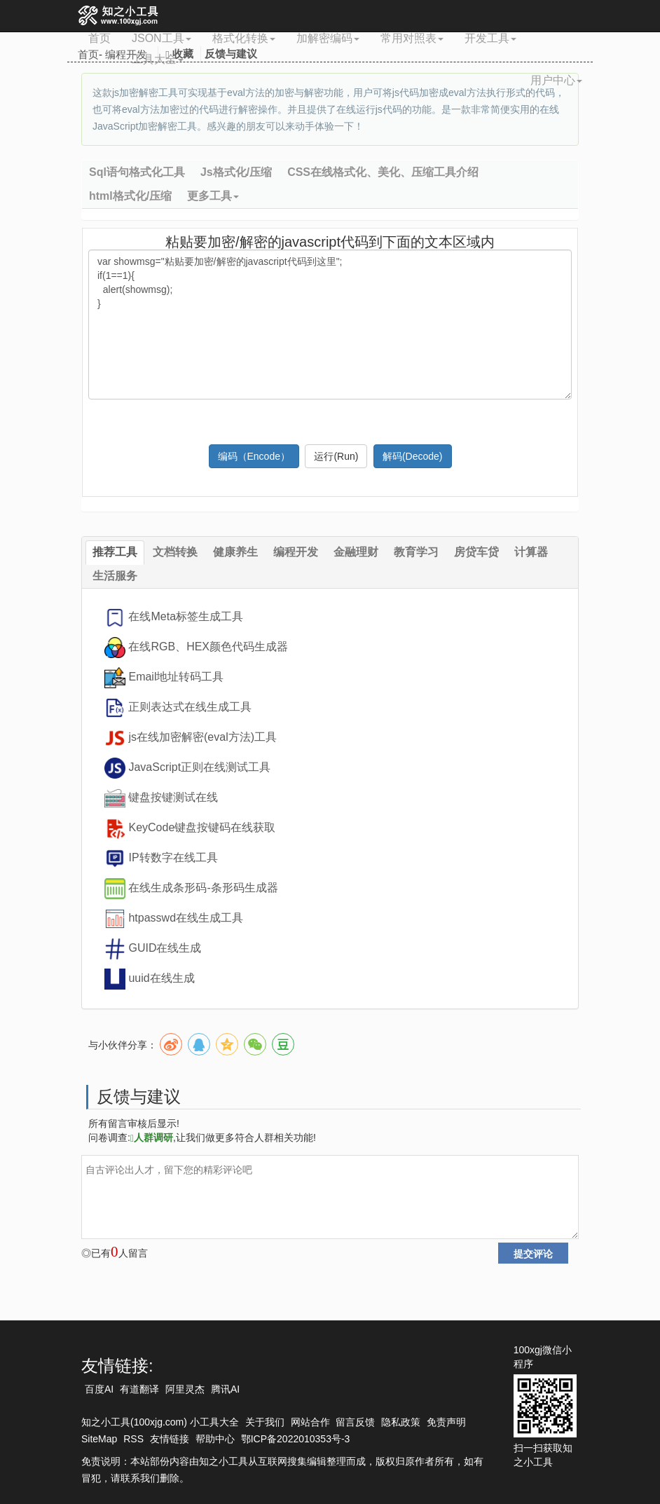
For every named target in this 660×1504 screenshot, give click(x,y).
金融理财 (356, 552)
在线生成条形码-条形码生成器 (202, 888)
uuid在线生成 (161, 978)
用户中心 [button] (556, 80)
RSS (133, 1438)
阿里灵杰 (185, 1389)
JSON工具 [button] (161, 38)
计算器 (531, 552)
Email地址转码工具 (176, 677)
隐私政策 (400, 1422)
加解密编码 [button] (327, 38)
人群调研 (151, 1137)
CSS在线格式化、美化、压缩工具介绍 (383, 172)
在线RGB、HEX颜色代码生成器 (208, 646)
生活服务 (114, 576)
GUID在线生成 (164, 948)
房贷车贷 (476, 552)
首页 (99, 38)
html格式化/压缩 (130, 196)
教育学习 (416, 552)
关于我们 (264, 1422)
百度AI (99, 1389)
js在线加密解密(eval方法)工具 (202, 737)
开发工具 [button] (490, 38)
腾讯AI (225, 1389)
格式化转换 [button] (243, 38)
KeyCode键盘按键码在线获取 (201, 827)
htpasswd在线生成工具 (185, 918)
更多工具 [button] (213, 196)
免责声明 (446, 1422)
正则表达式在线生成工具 (190, 707)
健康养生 (235, 552)
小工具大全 (214, 1422)
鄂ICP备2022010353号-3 (295, 1438)
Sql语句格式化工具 (137, 172)
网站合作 (310, 1422)
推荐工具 (114, 552)
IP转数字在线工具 (172, 857)
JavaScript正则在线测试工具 (199, 767)
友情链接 (169, 1438)
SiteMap (99, 1438)
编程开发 (295, 552)
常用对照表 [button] (412, 38)
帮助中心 (215, 1438)
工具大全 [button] (158, 59)
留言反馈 (355, 1422)
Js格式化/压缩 (236, 172)
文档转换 (175, 552)
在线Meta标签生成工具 (185, 616)
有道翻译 (139, 1389)
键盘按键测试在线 (173, 797)
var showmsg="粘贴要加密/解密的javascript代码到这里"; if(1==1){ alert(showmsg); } (330, 324)
